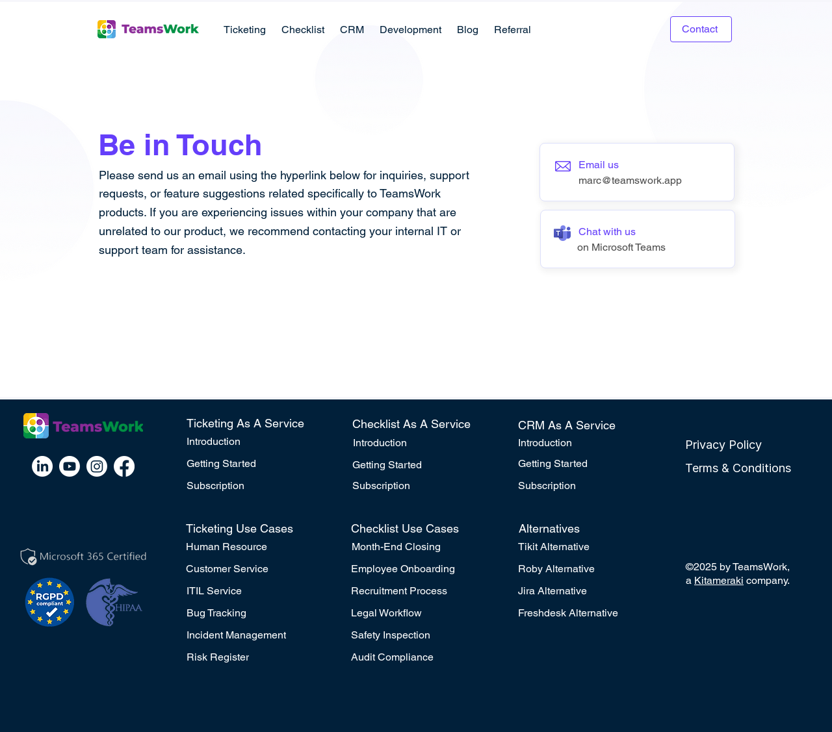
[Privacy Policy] (748, 445)
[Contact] (701, 29)
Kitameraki (719, 580)
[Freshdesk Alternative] (581, 613)
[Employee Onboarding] (414, 569)
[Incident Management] (250, 635)
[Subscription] (250, 486)
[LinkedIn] (42, 466)
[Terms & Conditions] (748, 468)
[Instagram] (96, 466)
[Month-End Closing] (415, 547)
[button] (245, 29)
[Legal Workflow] (416, 613)
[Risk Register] (250, 657)
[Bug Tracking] (250, 613)
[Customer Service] (249, 569)
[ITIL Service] (250, 591)
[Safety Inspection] (416, 635)
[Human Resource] (249, 547)
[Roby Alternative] (581, 569)
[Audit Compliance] (416, 657)
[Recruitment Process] (416, 591)
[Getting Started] (250, 464)
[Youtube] (69, 466)
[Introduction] (250, 442)
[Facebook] (124, 466)
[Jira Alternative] (581, 591)
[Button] (637, 172)
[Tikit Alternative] (581, 547)
